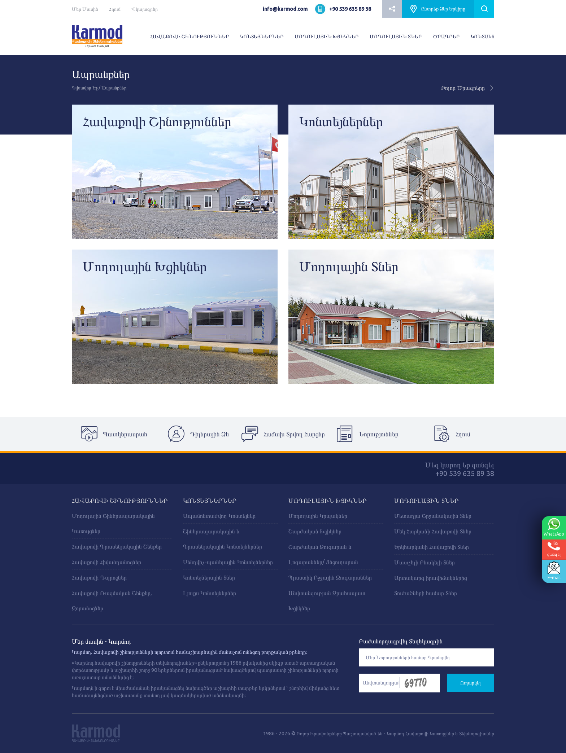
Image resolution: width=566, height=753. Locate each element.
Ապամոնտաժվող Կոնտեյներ (219, 515)
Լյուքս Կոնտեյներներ (209, 593)
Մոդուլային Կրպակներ (317, 515)
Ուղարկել (470, 683)
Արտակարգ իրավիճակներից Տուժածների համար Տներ (430, 585)
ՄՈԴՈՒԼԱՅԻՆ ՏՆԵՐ (396, 36)
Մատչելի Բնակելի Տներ (424, 562)
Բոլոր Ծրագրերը (467, 87)
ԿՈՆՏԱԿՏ (482, 36)
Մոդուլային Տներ (426, 500)
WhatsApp (553, 527)
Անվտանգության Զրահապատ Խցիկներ (326, 600)
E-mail (553, 571)
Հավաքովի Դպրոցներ (99, 577)
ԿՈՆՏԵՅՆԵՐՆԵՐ (262, 36)
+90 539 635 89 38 (350, 9)
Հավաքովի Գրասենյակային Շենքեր (117, 546)
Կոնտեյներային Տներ (209, 577)
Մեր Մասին (85, 9)
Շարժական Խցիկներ (314, 531)
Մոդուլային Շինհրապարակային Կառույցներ (113, 523)
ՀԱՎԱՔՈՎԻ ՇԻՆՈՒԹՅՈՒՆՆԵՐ (189, 36)
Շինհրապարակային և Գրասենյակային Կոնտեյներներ (222, 539)
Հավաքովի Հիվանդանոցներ (106, 562)
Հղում (115, 9)
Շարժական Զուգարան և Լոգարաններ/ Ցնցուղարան (323, 554)
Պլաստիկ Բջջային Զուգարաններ (330, 577)
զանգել (553, 549)
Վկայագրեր (144, 9)
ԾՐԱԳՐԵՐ (446, 36)
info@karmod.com (285, 9)
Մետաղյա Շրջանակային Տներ (432, 515)
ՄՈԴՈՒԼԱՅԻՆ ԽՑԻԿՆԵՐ (327, 36)
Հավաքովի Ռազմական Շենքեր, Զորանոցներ (112, 600)
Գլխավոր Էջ (84, 87)
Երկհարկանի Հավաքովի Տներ (431, 546)
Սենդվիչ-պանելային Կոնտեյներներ (228, 562)
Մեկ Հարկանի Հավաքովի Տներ (432, 531)
